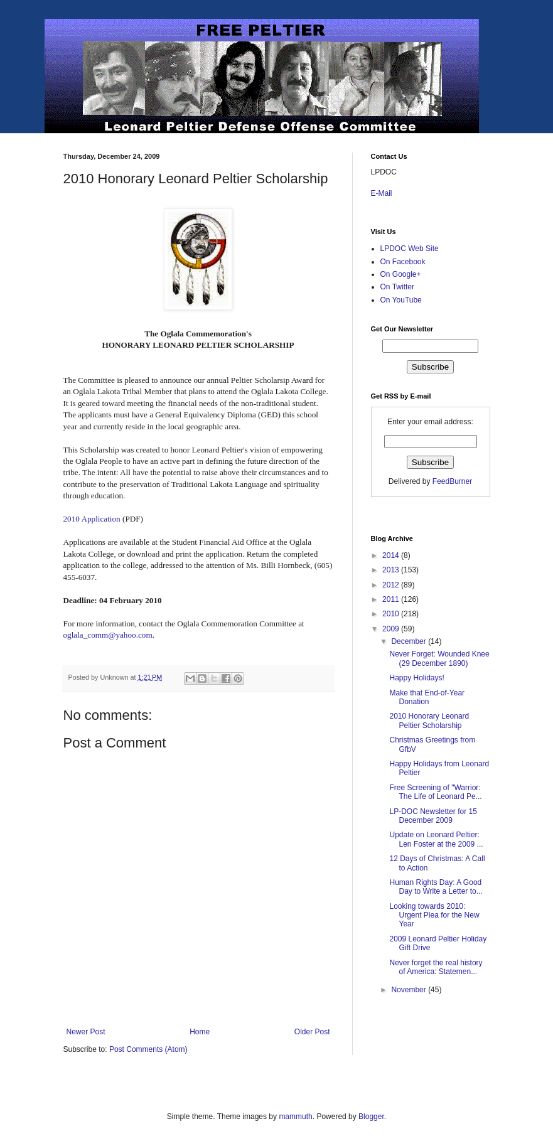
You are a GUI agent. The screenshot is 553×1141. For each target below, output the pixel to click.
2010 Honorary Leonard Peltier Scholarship (429, 720)
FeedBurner (452, 481)
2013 (391, 569)
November (409, 989)
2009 (391, 628)
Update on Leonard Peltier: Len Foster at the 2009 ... (436, 839)
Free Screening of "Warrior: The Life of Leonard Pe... (435, 792)
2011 (391, 599)
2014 (391, 555)
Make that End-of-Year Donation (426, 697)
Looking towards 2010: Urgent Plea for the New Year (434, 915)
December (409, 641)
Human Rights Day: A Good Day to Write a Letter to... (435, 887)
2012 (391, 585)
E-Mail (381, 193)
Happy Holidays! (416, 677)
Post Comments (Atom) (148, 1049)
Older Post (312, 1031)
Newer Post (86, 1031)
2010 (391, 613)
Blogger (371, 1116)
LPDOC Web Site (409, 248)
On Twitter (397, 286)
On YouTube (401, 300)
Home (200, 1031)
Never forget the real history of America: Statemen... (435, 967)
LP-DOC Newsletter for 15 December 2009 (432, 816)
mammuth (295, 1116)
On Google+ (400, 274)
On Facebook (403, 261)
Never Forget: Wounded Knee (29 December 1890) (439, 658)
